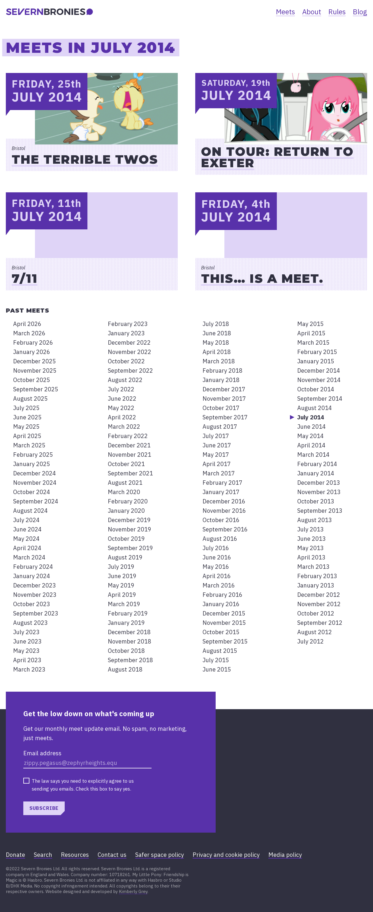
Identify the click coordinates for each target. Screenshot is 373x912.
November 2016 (224, 511)
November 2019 (129, 529)
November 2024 (35, 482)
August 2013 (314, 520)
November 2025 (35, 370)
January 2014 (315, 473)
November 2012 (319, 604)
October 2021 (126, 464)
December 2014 (318, 370)
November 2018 (129, 641)
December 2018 (129, 632)
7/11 (25, 278)
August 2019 (125, 557)
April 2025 (27, 436)
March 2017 (219, 473)
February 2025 (33, 454)
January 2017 (221, 492)
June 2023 (27, 641)
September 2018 (130, 660)
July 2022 (121, 389)
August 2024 (30, 511)
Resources (75, 855)
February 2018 (222, 370)
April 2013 (311, 557)
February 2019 (128, 613)
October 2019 (126, 539)
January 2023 (126, 333)
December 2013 (318, 482)
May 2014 (310, 436)
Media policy (285, 855)
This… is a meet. (262, 278)
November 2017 (224, 398)
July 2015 (216, 660)
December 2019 (129, 520)
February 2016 (222, 595)
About (311, 11)
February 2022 (128, 436)
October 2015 (221, 632)
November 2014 (319, 380)
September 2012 (319, 623)
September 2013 (319, 511)
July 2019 (121, 567)
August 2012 (314, 632)
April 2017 (217, 464)
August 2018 (125, 669)
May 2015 (310, 324)
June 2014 (311, 426)
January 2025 (31, 464)
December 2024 (34, 473)
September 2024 (35, 501)
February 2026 (33, 342)
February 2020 (128, 501)
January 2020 (126, 511)
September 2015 (225, 641)
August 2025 (30, 398)
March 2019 (124, 604)
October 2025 (31, 380)
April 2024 (27, 548)
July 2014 (310, 417)
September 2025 (35, 389)
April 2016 (217, 576)
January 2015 (315, 361)
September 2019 (130, 548)
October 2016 (221, 520)
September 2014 (319, 398)
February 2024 (33, 567)
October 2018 (126, 651)
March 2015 (313, 342)
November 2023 (35, 595)
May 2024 (26, 539)
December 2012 (318, 595)
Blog (360, 11)
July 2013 (310, 529)
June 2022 (122, 398)
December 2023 (34, 585)
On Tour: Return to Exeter (277, 157)
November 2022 (129, 352)
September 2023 (35, 613)
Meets (285, 11)
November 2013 (319, 492)
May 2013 (310, 548)
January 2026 (31, 352)
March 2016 (219, 585)
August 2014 (314, 408)
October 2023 (31, 604)
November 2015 (224, 623)
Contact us (112, 855)
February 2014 (317, 464)
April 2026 (27, 324)
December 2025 (34, 361)
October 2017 (221, 408)
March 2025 (29, 445)
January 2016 (221, 604)
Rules (337, 11)
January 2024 (31, 576)
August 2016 (220, 539)
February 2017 (222, 482)
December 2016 (224, 501)
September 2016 (225, 529)
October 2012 (315, 613)
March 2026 (29, 333)
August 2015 (220, 651)
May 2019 (121, 585)
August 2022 (125, 380)
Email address (42, 753)
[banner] (49, 11)
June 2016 (217, 557)
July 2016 (216, 548)
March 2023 (29, 669)
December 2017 (224, 389)
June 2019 (122, 576)
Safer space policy (159, 855)
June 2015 (217, 669)
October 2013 (315, 501)
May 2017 (216, 454)
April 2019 (122, 595)
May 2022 (121, 408)
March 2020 (124, 492)
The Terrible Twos (85, 159)
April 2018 (217, 352)
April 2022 (122, 417)
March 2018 (219, 361)
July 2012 (310, 641)
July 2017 (216, 436)
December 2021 (129, 445)
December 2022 (129, 342)
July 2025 (26, 408)
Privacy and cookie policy (226, 855)
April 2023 (27, 660)
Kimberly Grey (133, 891)
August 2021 (125, 482)
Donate (15, 855)
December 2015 (224, 613)
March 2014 (313, 454)
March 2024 (29, 557)
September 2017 (225, 417)
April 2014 (311, 445)
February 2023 (128, 324)
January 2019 (126, 623)
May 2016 (216, 567)
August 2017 (220, 426)
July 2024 (26, 520)
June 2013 (311, 539)
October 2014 (315, 389)
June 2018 (217, 333)
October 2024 (31, 492)
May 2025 (26, 426)
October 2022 (126, 361)
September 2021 (130, 473)
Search (43, 855)
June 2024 (27, 529)
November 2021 (129, 454)
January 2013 (315, 585)
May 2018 (216, 342)
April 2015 (311, 333)
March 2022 (124, 426)
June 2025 (27, 417)
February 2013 (317, 576)
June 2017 (217, 445)
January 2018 (221, 380)
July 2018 (216, 324)
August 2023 (30, 623)
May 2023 (26, 651)
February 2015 (317, 352)
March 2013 (313, 567)
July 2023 (26, 632)
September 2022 (130, 370)
